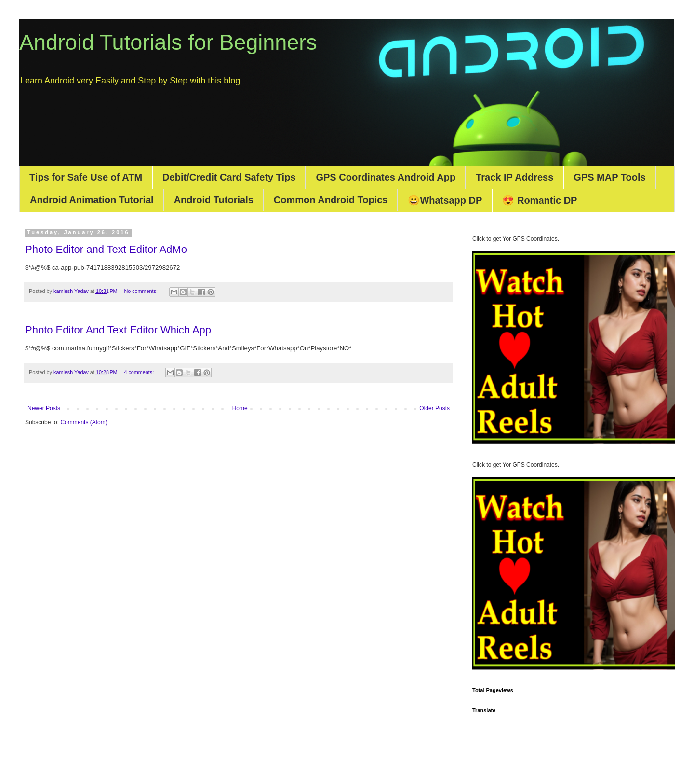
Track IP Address (514, 177)
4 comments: (139, 372)
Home (240, 408)
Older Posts (434, 408)
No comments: (141, 291)
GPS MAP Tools (609, 177)
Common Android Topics (331, 199)
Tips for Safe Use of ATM (85, 177)
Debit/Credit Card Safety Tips (228, 177)
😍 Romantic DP (539, 200)
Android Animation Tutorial (92, 199)
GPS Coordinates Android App (385, 177)
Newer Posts (43, 408)
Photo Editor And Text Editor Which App (118, 330)
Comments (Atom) (83, 422)
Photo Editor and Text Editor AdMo (106, 249)
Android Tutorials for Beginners (168, 42)
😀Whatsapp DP (445, 200)
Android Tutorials (214, 199)
